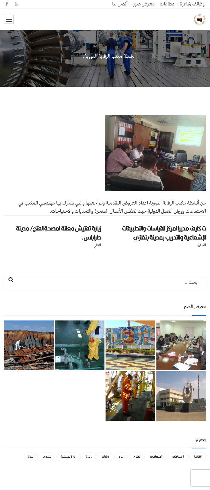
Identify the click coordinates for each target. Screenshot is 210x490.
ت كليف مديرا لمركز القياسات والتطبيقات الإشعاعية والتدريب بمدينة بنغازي (164, 233)
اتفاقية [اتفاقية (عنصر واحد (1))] (198, 457)
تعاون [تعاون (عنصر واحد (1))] (136, 457)
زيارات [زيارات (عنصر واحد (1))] (105, 457)
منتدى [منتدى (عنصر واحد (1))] (47, 457)
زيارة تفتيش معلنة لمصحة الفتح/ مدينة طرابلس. (58, 233)
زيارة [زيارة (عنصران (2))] (89, 457)
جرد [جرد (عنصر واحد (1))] (121, 457)
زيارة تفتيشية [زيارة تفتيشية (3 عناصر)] (68, 457)
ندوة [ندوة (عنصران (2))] (30, 457)
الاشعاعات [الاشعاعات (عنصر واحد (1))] (156, 457)
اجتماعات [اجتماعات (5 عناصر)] (178, 457)
